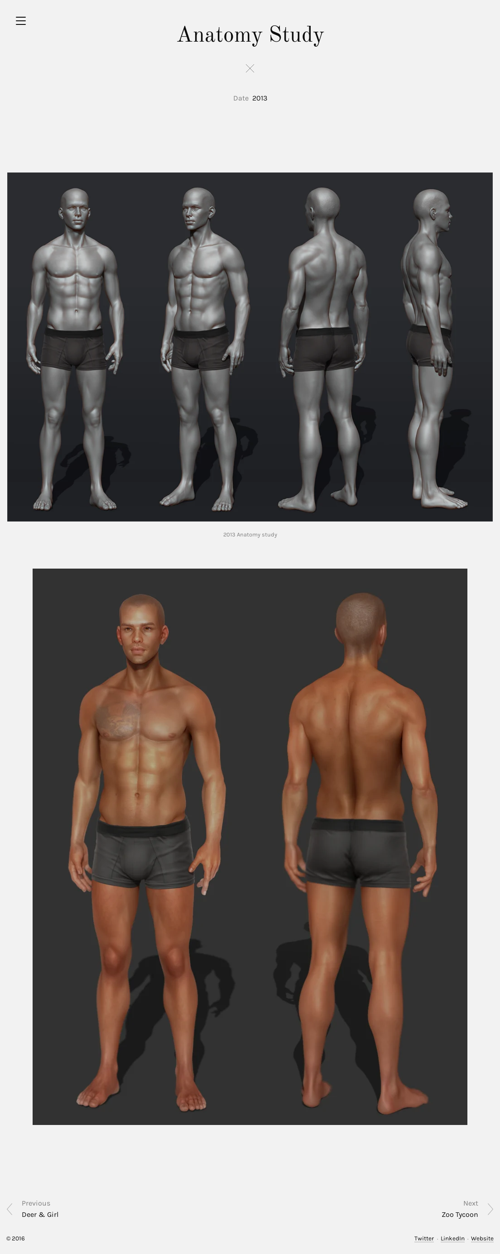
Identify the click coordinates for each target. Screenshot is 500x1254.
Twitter (424, 1238)
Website (482, 1238)
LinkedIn (453, 1238)
